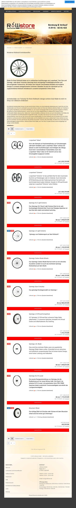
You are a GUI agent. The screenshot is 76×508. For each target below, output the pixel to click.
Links (7, 499)
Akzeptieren (70, 2)
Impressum (8, 487)
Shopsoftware (32, 505)
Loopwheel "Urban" (35, 150)
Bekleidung (36, 11)
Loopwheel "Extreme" (35, 183)
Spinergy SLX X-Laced (36, 386)
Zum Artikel (38, 177)
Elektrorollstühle (25, 11)
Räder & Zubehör (56, 11)
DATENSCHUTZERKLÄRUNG (13, 496)
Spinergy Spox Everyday (36, 297)
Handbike (45, 11)
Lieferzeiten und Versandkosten (14, 481)
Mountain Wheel (34, 418)
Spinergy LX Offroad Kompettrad (39, 324)
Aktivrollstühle (11, 11)
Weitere (66, 11)
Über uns (8, 478)
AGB (7, 490)
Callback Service (10, 484)
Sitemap (8, 502)
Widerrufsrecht (9, 493)
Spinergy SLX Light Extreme (38, 213)
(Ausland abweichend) (47, 167)
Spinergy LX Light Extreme (37, 241)
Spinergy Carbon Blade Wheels (38, 268)
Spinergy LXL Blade (35, 354)
